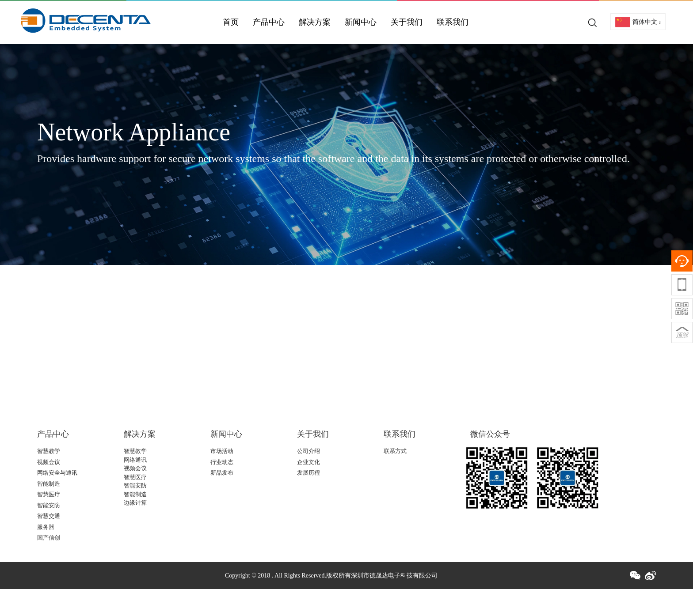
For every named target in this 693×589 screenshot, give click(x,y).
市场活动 (221, 451)
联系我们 (452, 22)
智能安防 (48, 505)
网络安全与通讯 (57, 472)
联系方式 (395, 451)
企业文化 (308, 462)
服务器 (45, 527)
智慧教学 (48, 451)
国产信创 (48, 537)
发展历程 (308, 472)
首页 (231, 22)
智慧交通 (48, 516)
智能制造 (48, 483)
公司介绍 (308, 451)
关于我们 (407, 22)
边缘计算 (135, 502)
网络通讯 (135, 460)
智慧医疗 (48, 494)
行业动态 (221, 462)
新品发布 (221, 472)
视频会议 (48, 462)
